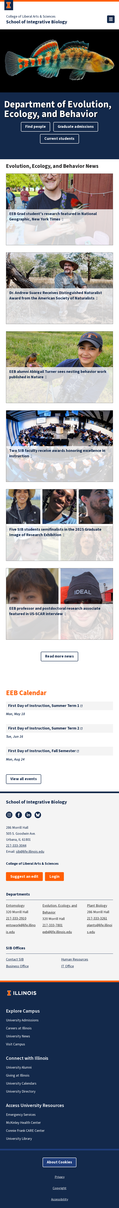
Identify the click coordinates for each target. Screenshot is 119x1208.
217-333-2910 (16, 918)
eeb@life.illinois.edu (57, 931)
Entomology (15, 905)
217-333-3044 (16, 845)
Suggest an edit (24, 876)
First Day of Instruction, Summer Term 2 (43, 728)
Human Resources (74, 959)
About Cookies (59, 1162)
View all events (23, 779)
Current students (59, 138)
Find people (35, 126)
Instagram (9, 815)
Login (54, 876)
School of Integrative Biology (36, 22)
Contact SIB (15, 959)
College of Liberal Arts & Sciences (31, 16)
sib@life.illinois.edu (30, 851)
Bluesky (37, 815)
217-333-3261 (97, 918)
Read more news (59, 656)
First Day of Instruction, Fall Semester (42, 751)
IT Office (67, 966)
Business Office (17, 966)
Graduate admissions (76, 126)
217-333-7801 (52, 925)
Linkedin (28, 815)
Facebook (18, 815)
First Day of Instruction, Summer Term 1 (43, 706)
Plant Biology (97, 905)
